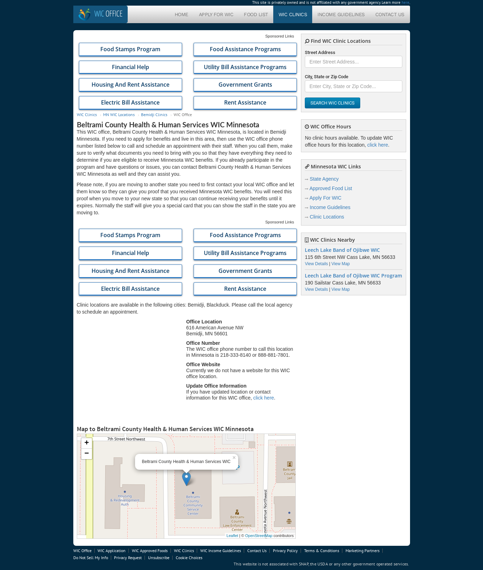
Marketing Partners (363, 550)
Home (181, 14)
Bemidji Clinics (154, 114)
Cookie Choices (189, 557)
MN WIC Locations (119, 114)
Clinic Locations (327, 217)
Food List (256, 14)
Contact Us (389, 14)
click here (263, 398)
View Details (316, 263)
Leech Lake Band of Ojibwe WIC (342, 250)
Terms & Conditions (321, 550)
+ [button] (86, 443)
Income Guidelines (341, 14)
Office (108, 14)
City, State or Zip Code (326, 76)
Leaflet (232, 536)
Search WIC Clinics (332, 103)
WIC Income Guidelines (220, 550)
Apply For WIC (216, 14)
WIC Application (112, 550)
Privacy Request (128, 557)
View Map (340, 263)
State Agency (324, 179)
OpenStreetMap (259, 536)
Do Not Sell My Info (90, 557)
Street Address (320, 52)
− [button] (86, 454)
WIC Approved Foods (150, 550)
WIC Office (82, 550)
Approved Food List (330, 188)
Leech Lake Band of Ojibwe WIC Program (353, 276)
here (405, 2)
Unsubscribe (158, 557)
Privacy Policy (285, 550)
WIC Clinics (293, 14)
